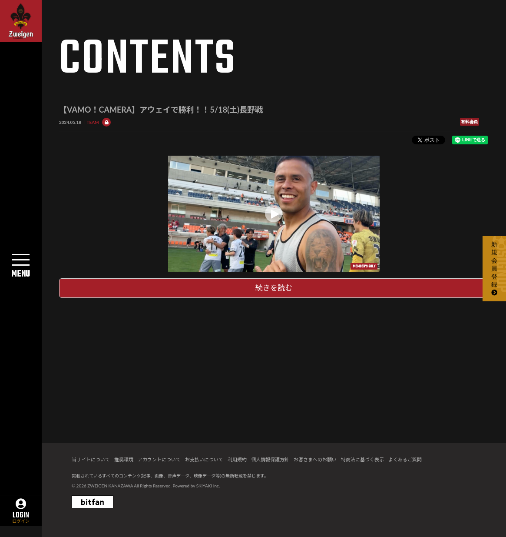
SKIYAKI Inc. (208, 485)
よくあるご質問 (405, 459)
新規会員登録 (494, 268)
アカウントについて (159, 459)
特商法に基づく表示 (362, 459)
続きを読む (273, 287)
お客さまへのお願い (315, 459)
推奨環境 (123, 459)
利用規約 (237, 459)
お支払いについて (204, 459)
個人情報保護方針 (270, 459)
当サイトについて (91, 459)
